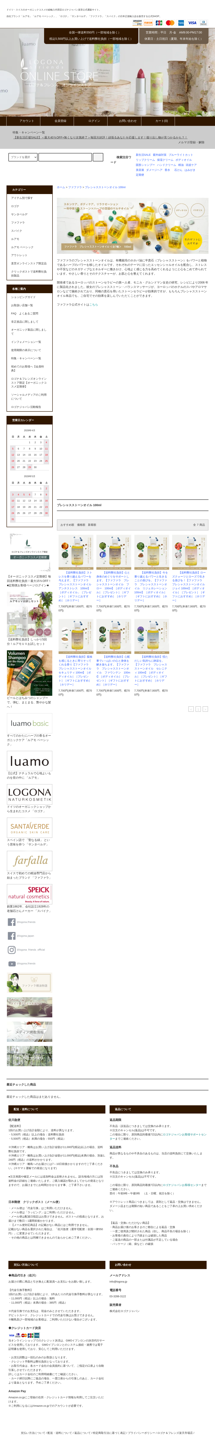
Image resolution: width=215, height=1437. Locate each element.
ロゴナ (15, 206)
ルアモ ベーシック (22, 247)
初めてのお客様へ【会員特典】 (27, 368)
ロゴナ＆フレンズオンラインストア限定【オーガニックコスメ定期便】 (29, 382)
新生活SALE (143, 154)
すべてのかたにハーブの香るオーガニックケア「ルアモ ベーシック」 (29, 733)
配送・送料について (59, 1433)
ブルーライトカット (181, 154)
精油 (181, 165)
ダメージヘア (154, 170)
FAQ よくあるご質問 (24, 313)
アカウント (23, 120)
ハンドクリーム (166, 165)
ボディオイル (184, 159)
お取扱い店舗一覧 (22, 305)
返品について (82, 1433)
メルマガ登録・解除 (191, 142)
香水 (167, 170)
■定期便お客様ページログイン (27, 585)
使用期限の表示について (26, 350)
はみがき (190, 170)
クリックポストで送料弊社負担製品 (29, 273)
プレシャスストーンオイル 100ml (105, 187)
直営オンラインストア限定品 (29, 263)
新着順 (92, 524)
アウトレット (19, 255)
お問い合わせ (124, 120)
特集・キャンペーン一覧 (26, 132)
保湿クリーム (165, 159)
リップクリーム (145, 159)
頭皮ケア (191, 165)
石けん (178, 170)
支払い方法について (33, 1433)
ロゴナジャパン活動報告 (26, 407)
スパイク (16, 230)
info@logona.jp (118, 1281)
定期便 (140, 174)
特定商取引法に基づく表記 (109, 1433)
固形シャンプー (145, 165)
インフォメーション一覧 (26, 342)
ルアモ (15, 239)
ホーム (61, 187)
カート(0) (158, 120)
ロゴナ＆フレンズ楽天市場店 (175, 1433)
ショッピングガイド (23, 297)
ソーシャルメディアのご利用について (29, 396)
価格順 (81, 524)
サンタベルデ (19, 214)
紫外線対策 (159, 154)
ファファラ (75, 187)
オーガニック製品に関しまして (29, 331)
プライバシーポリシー (141, 1433)
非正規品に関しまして (24, 321)
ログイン (90, 120)
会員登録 (56, 120)
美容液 (140, 170)
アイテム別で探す (22, 198)
